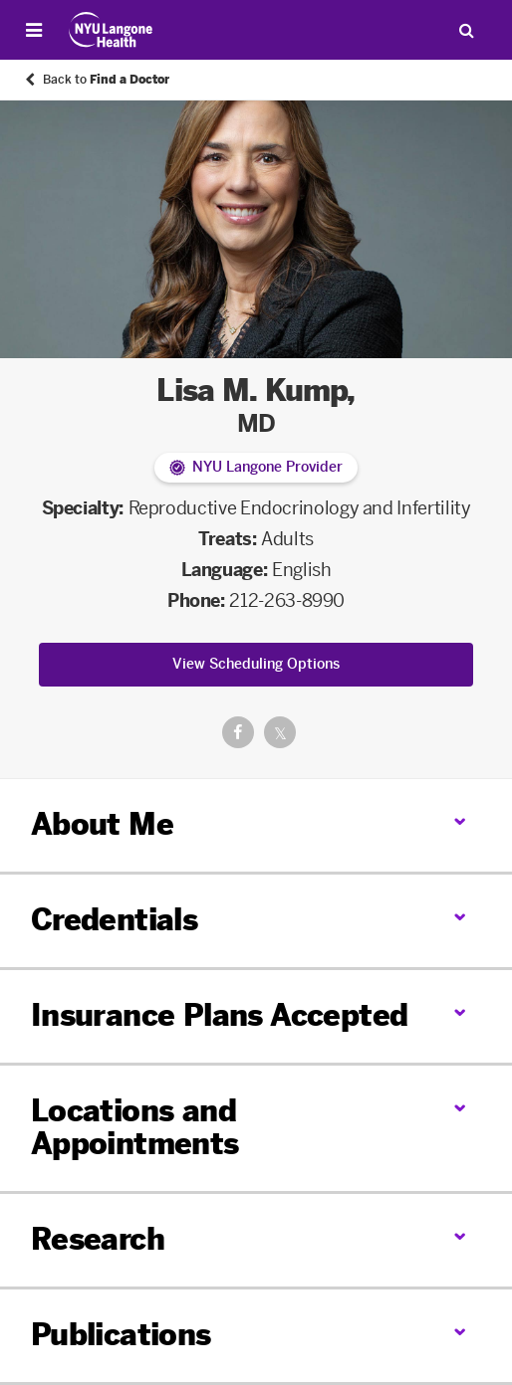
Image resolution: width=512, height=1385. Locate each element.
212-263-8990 (287, 601)
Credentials (114, 920)
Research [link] (97, 1240)
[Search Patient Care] (466, 30)
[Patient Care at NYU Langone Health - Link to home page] (111, 30)
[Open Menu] (34, 30)
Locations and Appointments (135, 1127)
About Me (102, 825)
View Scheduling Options (256, 664)
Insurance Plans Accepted (219, 1016)
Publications (121, 1335)
